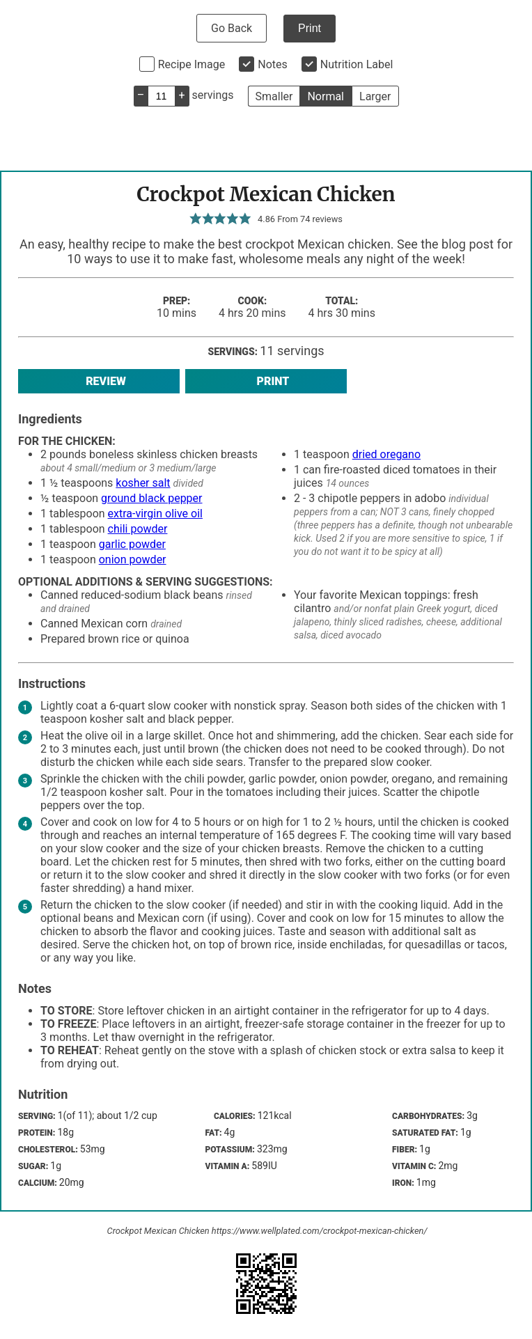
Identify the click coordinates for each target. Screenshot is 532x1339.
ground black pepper (151, 498)
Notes (273, 64)
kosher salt (143, 483)
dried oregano (386, 454)
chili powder (138, 528)
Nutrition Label (356, 64)
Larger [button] (375, 96)
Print (309, 28)
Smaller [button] (274, 96)
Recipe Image (192, 64)
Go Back (231, 28)
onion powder (132, 559)
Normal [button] (325, 96)
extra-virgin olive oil (155, 513)
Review (99, 381)
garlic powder (132, 544)
